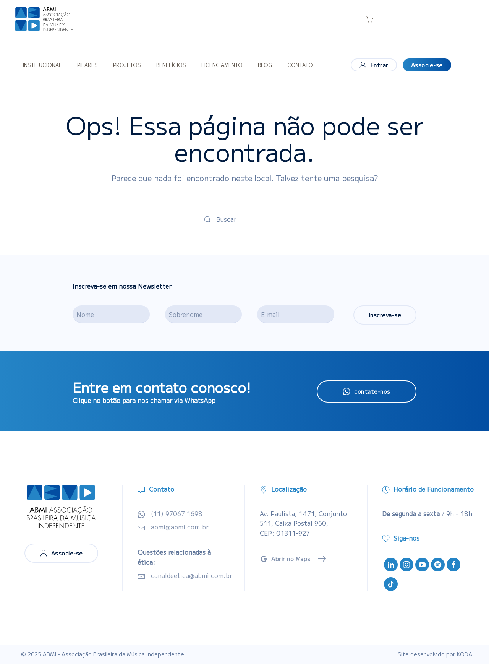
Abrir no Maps (285, 559)
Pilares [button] (87, 64)
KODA (464, 654)
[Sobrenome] (203, 314)
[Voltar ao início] (44, 19)
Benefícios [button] (171, 64)
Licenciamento (222, 64)
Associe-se (427, 65)
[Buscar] (244, 219)
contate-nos (366, 391)
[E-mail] (295, 314)
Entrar (374, 65)
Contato (300, 64)
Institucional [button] (42, 64)
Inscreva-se (385, 315)
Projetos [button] (127, 64)
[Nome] (111, 314)
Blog (265, 64)
